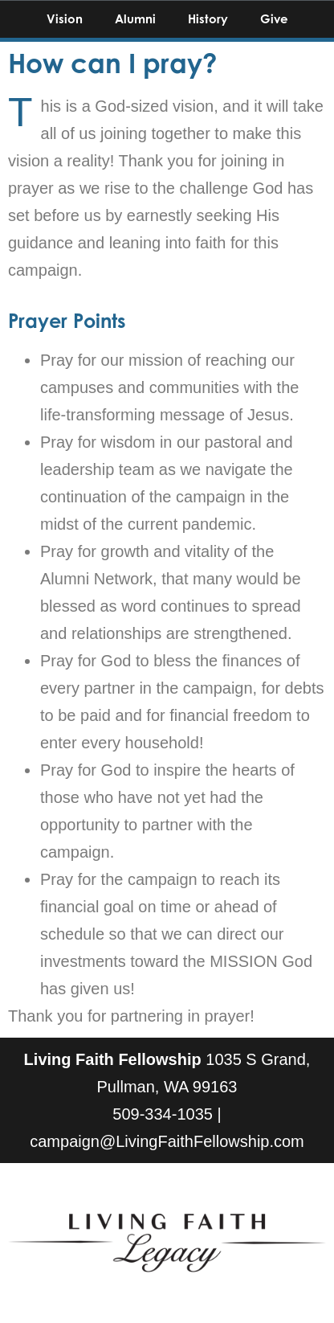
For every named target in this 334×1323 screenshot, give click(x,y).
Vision (65, 19)
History (208, 19)
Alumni (135, 19)
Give (274, 19)
